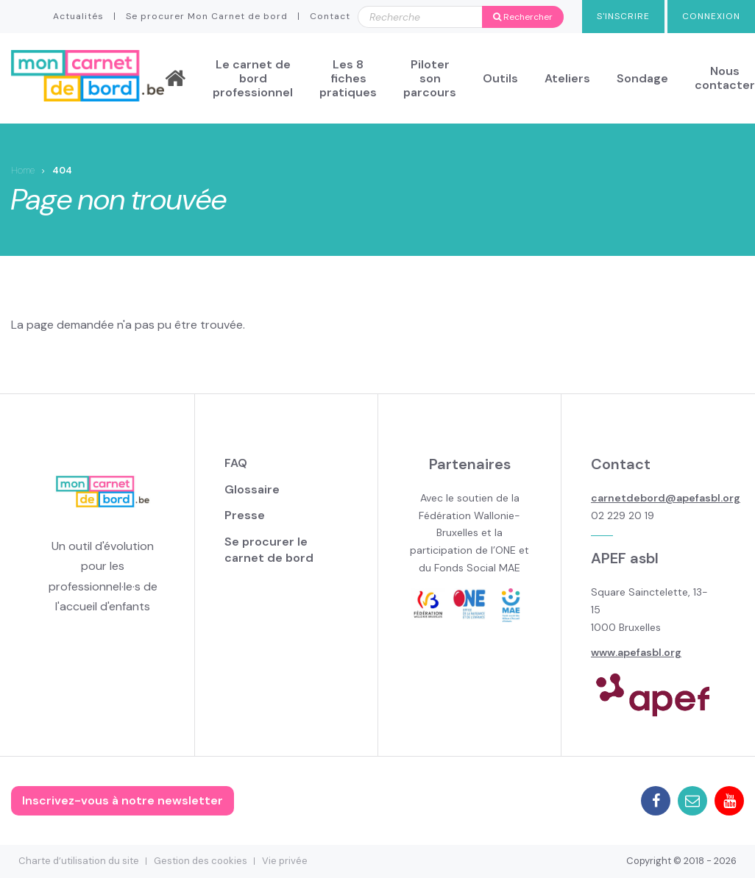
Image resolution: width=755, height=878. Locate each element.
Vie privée (285, 860)
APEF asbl (625, 558)
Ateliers (567, 78)
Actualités (78, 16)
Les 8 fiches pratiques (348, 78)
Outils (500, 78)
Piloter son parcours (429, 78)
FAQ (235, 463)
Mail (692, 800)
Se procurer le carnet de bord (268, 549)
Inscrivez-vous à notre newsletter (122, 800)
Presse (244, 515)
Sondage (642, 78)
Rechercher (523, 17)
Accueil (175, 78)
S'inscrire (623, 16)
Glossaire (252, 489)
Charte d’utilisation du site (78, 860)
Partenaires (470, 464)
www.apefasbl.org (636, 652)
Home (23, 170)
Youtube (729, 800)
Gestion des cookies (200, 860)
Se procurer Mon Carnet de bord (207, 16)
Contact (330, 16)
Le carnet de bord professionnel (253, 78)
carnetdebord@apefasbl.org (665, 497)
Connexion (711, 16)
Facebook (655, 800)
